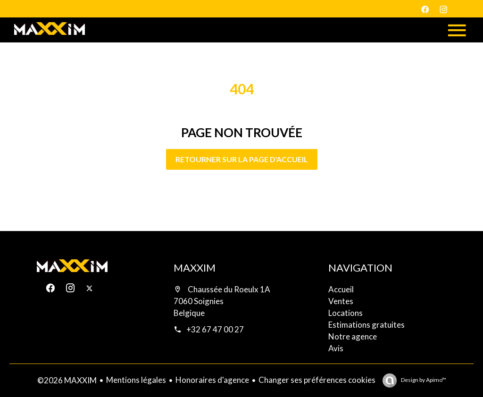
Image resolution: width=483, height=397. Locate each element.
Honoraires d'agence (212, 380)
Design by (423, 379)
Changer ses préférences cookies (316, 380)
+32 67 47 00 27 (215, 329)
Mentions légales (136, 380)
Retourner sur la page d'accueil (241, 159)
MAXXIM (195, 267)
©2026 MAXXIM (67, 380)
